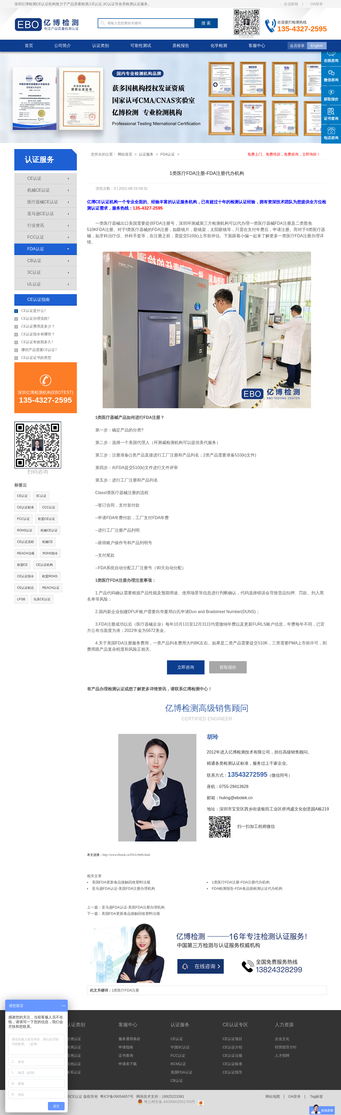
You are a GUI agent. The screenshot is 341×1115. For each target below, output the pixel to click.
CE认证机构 (44, 565)
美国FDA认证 (182, 1072)
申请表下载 (128, 1064)
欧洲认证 (73, 1039)
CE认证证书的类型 (33, 358)
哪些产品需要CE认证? (35, 350)
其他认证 (73, 1064)
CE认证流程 (25, 542)
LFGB (21, 599)
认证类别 (100, 45)
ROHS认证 (25, 530)
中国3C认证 (180, 1047)
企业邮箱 (289, 4)
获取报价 (228, 667)
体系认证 (73, 1072)
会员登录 (297, 46)
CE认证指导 (232, 1072)
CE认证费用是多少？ (34, 326)
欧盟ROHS (50, 576)
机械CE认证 (48, 190)
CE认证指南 (38, 299)
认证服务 (146, 154)
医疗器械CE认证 (48, 202)
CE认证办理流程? (31, 319)
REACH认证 (50, 588)
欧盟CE (22, 565)
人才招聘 (282, 1055)
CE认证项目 (232, 1039)
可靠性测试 (140, 45)
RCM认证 (178, 1064)
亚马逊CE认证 (48, 213)
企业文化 (282, 1039)
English (317, 46)
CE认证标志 (25, 588)
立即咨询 (185, 667)
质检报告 (180, 45)
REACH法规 (25, 553)
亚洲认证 (73, 1055)
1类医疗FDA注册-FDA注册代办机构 (241, 882)
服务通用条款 (129, 1039)
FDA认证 (48, 249)
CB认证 (48, 260)
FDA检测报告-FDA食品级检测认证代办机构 (247, 888)
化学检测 (218, 45)
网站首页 (125, 154)
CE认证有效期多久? (33, 342)
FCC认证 (48, 237)
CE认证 (48, 178)
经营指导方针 (286, 1047)
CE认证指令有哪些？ (34, 334)
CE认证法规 (232, 1055)
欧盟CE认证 (46, 519)
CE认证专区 (235, 1024)
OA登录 (315, 4)
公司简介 (62, 45)
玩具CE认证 (42, 599)
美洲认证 (73, 1047)
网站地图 (272, 1096)
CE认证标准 (25, 507)
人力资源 (284, 1024)
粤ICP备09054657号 (116, 1096)
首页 (29, 45)
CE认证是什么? (30, 311)
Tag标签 (316, 1096)
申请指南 (126, 1047)
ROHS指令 (50, 553)
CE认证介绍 (232, 1047)
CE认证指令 (25, 576)
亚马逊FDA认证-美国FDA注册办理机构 (123, 888)
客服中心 (257, 45)
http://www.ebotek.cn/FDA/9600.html (126, 855)
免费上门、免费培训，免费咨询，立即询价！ (284, 154)
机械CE (47, 542)
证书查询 (126, 1055)
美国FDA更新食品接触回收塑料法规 (121, 882)
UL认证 (48, 284)
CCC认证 (48, 507)
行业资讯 (48, 225)
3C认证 (48, 272)
